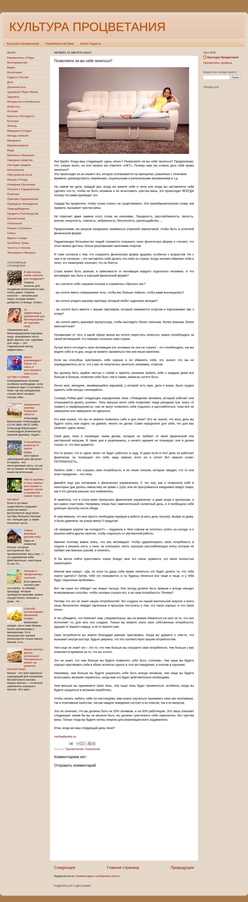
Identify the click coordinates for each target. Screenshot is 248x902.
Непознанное (15, 169)
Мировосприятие (18, 145)
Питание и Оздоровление (23, 189)
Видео (11, 67)
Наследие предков (19, 164)
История (12, 111)
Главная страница (123, 867)
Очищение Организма (21, 184)
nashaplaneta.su (65, 736)
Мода (10, 150)
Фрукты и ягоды (17, 238)
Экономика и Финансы (21, 252)
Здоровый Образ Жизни (22, 91)
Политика (13, 194)
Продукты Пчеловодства (22, 213)
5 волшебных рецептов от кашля (32, 445)
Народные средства (20, 160)
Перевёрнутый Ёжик (59, 43)
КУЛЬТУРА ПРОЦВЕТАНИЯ (87, 27)
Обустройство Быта (19, 174)
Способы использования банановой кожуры (33, 613)
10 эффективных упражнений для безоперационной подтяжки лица (34, 318)
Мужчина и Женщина (20, 155)
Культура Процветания (23, 43)
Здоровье (13, 96)
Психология (92, 749)
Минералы (14, 140)
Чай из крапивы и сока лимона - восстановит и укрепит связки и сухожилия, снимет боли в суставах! (25, 489)
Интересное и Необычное (23, 101)
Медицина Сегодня (19, 130)
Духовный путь (16, 87)
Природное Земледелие (22, 203)
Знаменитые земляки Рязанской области (32, 409)
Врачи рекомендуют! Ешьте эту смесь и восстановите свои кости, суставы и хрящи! (24, 367)
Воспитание (14, 72)
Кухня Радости (90, 43)
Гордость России (17, 77)
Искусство (13, 106)
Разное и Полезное (19, 228)
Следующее (64, 867)
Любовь (12, 125)
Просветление (74, 749)
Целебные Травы (18, 242)
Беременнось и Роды (20, 57)
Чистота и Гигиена (18, 247)
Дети (10, 82)
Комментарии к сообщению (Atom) (98, 876)
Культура (12, 121)
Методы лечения (17, 135)
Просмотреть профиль (217, 62)
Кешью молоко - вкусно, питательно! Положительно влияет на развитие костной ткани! (25, 659)
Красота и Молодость (21, 116)
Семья (11, 233)
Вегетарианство (17, 62)
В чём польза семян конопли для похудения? (34, 275)
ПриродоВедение (18, 208)
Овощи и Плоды (17, 179)
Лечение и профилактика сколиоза (33, 574)
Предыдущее (182, 867)
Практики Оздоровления (22, 198)
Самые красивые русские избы (32, 533)
